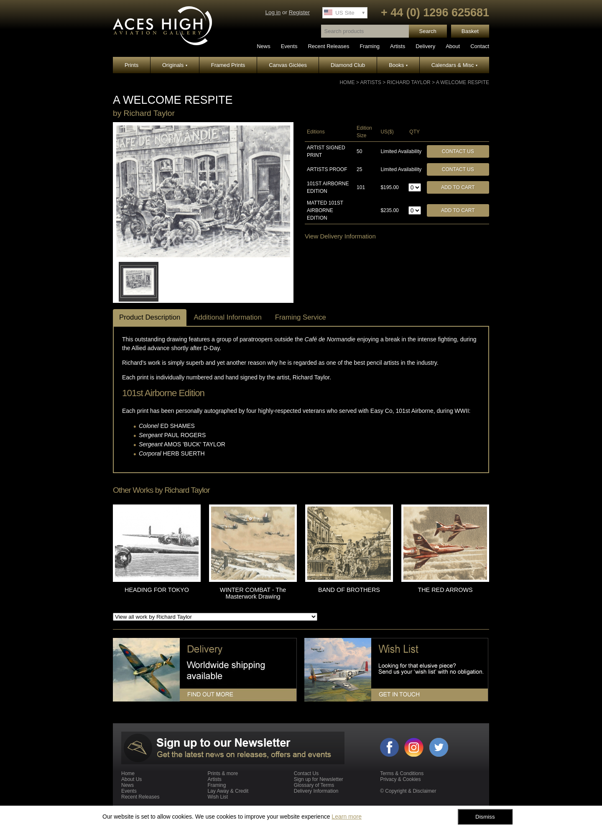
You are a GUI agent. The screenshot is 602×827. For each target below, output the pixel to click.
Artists (397, 46)
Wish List (217, 797)
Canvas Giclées (288, 65)
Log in (273, 12)
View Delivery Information (340, 236)
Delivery (425, 46)
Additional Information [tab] (227, 317)
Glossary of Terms (314, 785)
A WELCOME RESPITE (462, 82)
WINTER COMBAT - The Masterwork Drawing (253, 593)
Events (289, 46)
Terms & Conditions (401, 773)
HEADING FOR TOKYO (157, 589)
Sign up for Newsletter (318, 779)
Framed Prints (228, 65)
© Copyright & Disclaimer (408, 791)
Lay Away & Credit (227, 791)
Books (398, 65)
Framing (370, 46)
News (263, 46)
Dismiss (485, 817)
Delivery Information (316, 791)
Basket (470, 31)
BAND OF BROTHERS (349, 589)
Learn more (347, 816)
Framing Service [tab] (300, 317)
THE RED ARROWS (445, 589)
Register (299, 12)
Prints (131, 65)
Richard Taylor (409, 82)
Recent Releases (328, 46)
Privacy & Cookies (400, 779)
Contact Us (458, 151)
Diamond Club (348, 65)
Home (347, 82)
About (453, 46)
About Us (131, 779)
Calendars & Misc (454, 65)
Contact (479, 46)
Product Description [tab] (149, 317)
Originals (174, 65)
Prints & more (222, 773)
